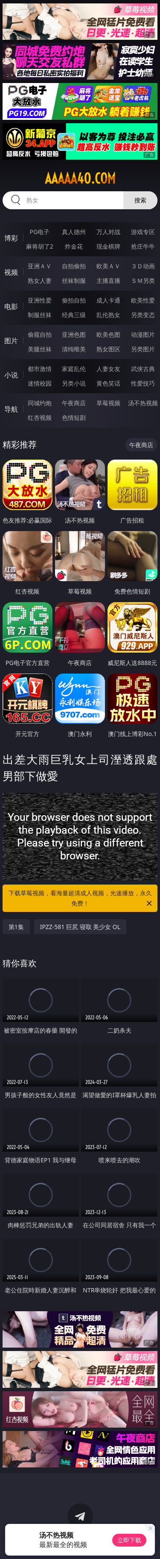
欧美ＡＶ (108, 266)
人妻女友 (108, 369)
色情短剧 (74, 417)
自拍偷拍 (74, 266)
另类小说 (74, 383)
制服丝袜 (40, 315)
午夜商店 (74, 403)
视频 (11, 272)
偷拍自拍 (74, 300)
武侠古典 (143, 369)
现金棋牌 (108, 246)
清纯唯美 (74, 349)
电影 (11, 306)
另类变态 (143, 315)
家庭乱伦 (74, 369)
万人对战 (108, 232)
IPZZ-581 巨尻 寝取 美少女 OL (80, 927)
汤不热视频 (143, 403)
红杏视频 (40, 417)
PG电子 (39, 232)
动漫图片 (143, 334)
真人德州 (74, 232)
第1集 (16, 927)
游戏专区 (143, 232)
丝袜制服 (74, 280)
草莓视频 (108, 403)
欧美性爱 (143, 300)
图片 (11, 340)
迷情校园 (40, 383)
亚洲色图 (74, 334)
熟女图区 (108, 349)
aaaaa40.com (80, 178)
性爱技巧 (143, 383)
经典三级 (74, 315)
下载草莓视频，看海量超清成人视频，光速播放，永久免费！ (81, 899)
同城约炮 (40, 403)
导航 (11, 409)
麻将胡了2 (39, 246)
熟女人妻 (40, 280)
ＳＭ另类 (143, 280)
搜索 (140, 200)
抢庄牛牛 (143, 246)
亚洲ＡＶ (40, 266)
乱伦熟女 (108, 315)
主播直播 (108, 280)
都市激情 (40, 369)
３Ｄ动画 (143, 266)
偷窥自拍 (40, 334)
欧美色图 (108, 334)
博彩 (11, 238)
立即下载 (129, 1540)
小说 (11, 375)
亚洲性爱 (40, 300)
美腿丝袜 (40, 349)
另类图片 (143, 349)
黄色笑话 (108, 383)
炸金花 (74, 246)
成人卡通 (108, 300)
